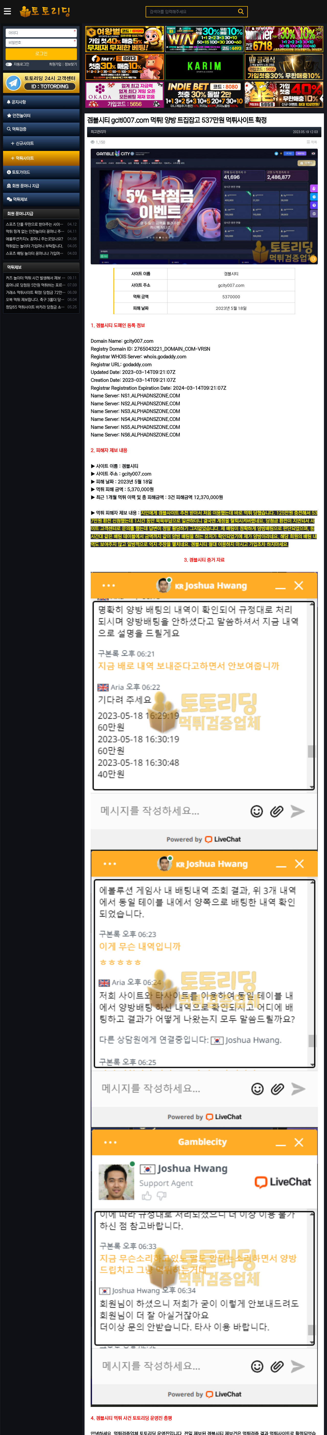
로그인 (41, 53)
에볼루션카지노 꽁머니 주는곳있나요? (34, 239)
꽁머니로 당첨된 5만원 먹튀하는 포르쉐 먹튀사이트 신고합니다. (36, 285)
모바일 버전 (309, 1415)
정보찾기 (71, 64)
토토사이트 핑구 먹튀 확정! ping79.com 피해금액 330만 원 (202, 1369)
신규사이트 (22, 143)
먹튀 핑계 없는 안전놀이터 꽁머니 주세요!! (36, 231)
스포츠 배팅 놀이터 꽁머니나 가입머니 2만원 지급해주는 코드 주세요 (36, 253)
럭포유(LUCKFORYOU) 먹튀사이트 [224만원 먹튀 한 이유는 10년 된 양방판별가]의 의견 (204, 1305)
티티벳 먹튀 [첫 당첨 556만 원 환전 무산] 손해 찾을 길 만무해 (204, 1241)
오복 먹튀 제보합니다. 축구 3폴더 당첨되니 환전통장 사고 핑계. (36, 300)
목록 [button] (312, 142)
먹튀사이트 (22, 158)
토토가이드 (75, 1415)
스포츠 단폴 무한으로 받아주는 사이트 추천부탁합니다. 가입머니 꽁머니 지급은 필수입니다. (36, 224)
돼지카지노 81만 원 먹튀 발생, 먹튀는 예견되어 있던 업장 (123, 1305)
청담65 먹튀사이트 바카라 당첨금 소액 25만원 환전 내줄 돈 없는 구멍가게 (36, 307)
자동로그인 (21, 64)
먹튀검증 (55, 1415)
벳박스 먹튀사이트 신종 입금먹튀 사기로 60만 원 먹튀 (121, 1369)
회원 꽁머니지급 (20, 213)
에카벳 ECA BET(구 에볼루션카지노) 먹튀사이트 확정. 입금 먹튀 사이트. (123, 1241)
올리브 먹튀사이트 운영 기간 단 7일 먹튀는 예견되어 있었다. (285, 1241)
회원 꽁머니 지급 (101, 1415)
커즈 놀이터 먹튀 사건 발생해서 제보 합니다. (36, 278)
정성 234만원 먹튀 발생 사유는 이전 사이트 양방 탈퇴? (283, 1369)
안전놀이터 (34, 1415)
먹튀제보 (14, 267)
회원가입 (55, 64)
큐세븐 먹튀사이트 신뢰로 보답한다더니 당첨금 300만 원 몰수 (285, 1305)
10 (240, 1391)
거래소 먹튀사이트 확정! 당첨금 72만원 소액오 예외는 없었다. (36, 292)
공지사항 (14, 1415)
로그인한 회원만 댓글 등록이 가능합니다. (204, 1091)
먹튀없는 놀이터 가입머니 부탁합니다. (34, 246)
